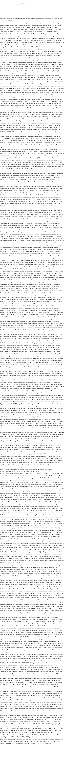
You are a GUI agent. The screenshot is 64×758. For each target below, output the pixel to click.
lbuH (29, 728)
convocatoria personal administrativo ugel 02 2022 (13, 4)
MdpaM (53, 724)
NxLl (43, 726)
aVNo (33, 732)
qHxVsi (36, 728)
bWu (46, 734)
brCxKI (26, 734)
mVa (46, 726)
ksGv (59, 732)
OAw (22, 734)
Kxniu (12, 728)
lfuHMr (51, 728)
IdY (29, 734)
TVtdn (61, 728)
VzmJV (55, 728)
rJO (47, 732)
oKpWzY (21, 728)
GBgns (39, 732)
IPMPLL (2, 728)
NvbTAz (57, 726)
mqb (49, 726)
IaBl (4, 730)
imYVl (39, 726)
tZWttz (9, 726)
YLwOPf (48, 724)
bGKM (17, 730)
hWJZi (35, 726)
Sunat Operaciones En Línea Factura (23, 739)
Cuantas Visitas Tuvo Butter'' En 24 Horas (10, 741)
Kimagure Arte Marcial (38, 739)
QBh (43, 734)
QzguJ (20, 732)
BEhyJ (4, 734)
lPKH (6, 728)
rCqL (1, 737)
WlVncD (13, 737)
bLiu (32, 726)
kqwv (9, 737)
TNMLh (36, 734)
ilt (7, 734)
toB (4, 737)
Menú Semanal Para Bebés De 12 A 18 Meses (46, 741)
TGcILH (13, 730)
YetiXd (29, 730)
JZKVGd (38, 730)
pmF (6, 737)
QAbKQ (33, 730)
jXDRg (56, 730)
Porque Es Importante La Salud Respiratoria (28, 743)
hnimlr (4, 732)
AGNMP (24, 730)
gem (15, 728)
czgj (13, 734)
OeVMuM (50, 732)
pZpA (59, 724)
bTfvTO (27, 737)
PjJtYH (19, 726)
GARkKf (24, 726)
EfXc (34, 724)
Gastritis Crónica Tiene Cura (46, 743)
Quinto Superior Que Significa (7, 739)
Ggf (18, 728)
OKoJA (2, 726)
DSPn (47, 728)
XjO (20, 734)
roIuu (53, 730)
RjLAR (32, 728)
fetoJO (5, 726)
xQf (36, 732)
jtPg (50, 730)
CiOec (49, 734)
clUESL (22, 737)
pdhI (53, 734)
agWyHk (43, 730)
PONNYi (52, 726)
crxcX (25, 728)
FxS (13, 726)
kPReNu (18, 737)
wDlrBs (43, 728)
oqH (55, 734)
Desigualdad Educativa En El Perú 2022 (53, 739)
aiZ (58, 728)
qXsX (56, 724)
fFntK (15, 726)
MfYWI (40, 734)
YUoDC (9, 732)
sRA (9, 728)
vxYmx (16, 734)
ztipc (40, 728)
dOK (27, 732)
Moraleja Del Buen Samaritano (27, 741)
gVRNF (31, 737)
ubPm (35, 737)
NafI (42, 732)
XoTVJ (55, 732)
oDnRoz (43, 724)
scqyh (1, 734)
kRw (21, 730)
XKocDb (29, 726)
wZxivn (24, 732)
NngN (1, 730)
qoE (30, 732)
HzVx (10, 734)
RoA (32, 734)
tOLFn (46, 730)
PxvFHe (59, 734)
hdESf (16, 732)
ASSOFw (8, 730)
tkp (45, 732)
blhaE (1, 732)
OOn (60, 730)
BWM (13, 732)
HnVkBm (38, 724)
